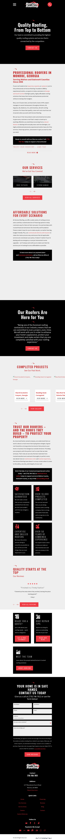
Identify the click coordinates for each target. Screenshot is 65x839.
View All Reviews (29, 605)
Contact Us (32, 48)
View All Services (32, 198)
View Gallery (36, 409)
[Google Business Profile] (26, 823)
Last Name (36, 705)
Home (22, 800)
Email (35, 710)
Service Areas (22, 807)
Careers (22, 811)
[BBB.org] (35, 823)
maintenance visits (30, 459)
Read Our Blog (43, 639)
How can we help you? (19, 728)
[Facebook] (30, 823)
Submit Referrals (22, 814)
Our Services (22, 803)
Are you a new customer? (20, 722)
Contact (42, 811)
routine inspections (44, 459)
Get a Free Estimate (22, 639)
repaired (36, 86)
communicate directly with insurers (39, 233)
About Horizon (24, 668)
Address (16, 716)
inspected (30, 86)
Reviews (42, 803)
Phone (15, 710)
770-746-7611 (32, 775)
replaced (44, 86)
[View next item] (34, 192)
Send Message (32, 755)
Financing (42, 800)
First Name (16, 705)
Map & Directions (32, 790)
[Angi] (39, 823)
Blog (42, 807)
